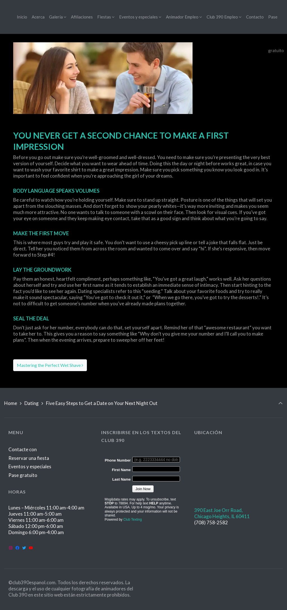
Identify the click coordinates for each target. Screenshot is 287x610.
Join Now (142, 489)
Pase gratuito (22, 475)
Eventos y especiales (29, 466)
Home (10, 403)
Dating (31, 403)
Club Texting (132, 519)
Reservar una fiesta (28, 458)
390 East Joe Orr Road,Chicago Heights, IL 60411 (222, 513)
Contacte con (22, 449)
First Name (121, 470)
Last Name (121, 479)
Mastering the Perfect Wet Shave (50, 365)
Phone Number (118, 460)
